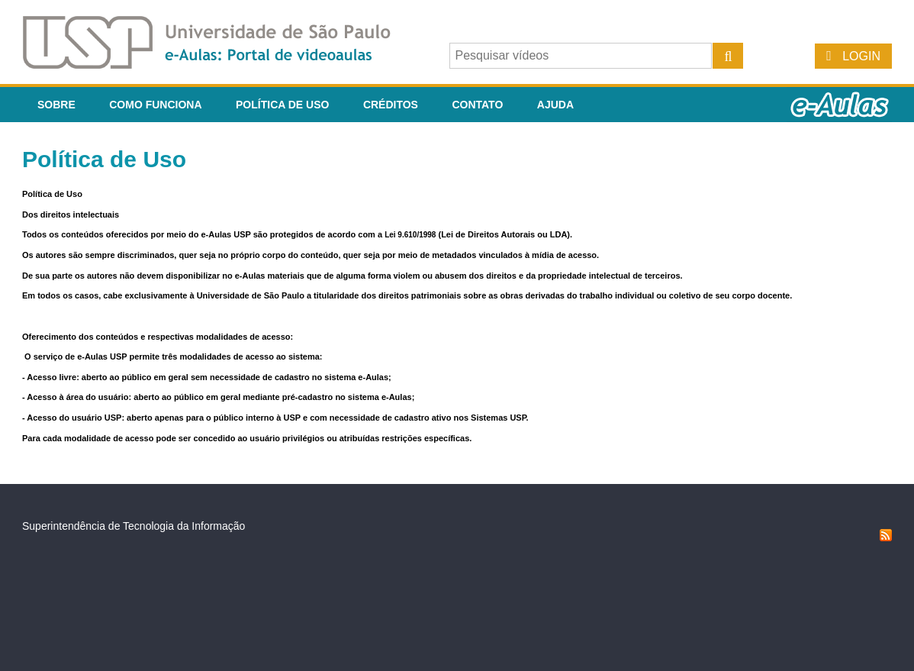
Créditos (390, 104)
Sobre (56, 104)
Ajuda (555, 104)
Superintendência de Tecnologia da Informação (133, 526)
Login (861, 56)
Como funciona (155, 104)
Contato (477, 104)
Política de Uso (282, 104)
